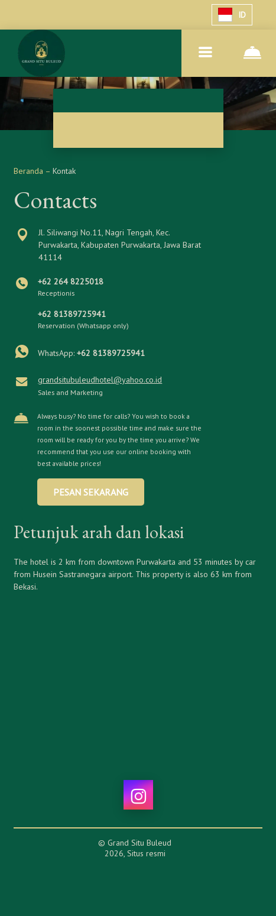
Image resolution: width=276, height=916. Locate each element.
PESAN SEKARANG (90, 492)
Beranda (29, 171)
